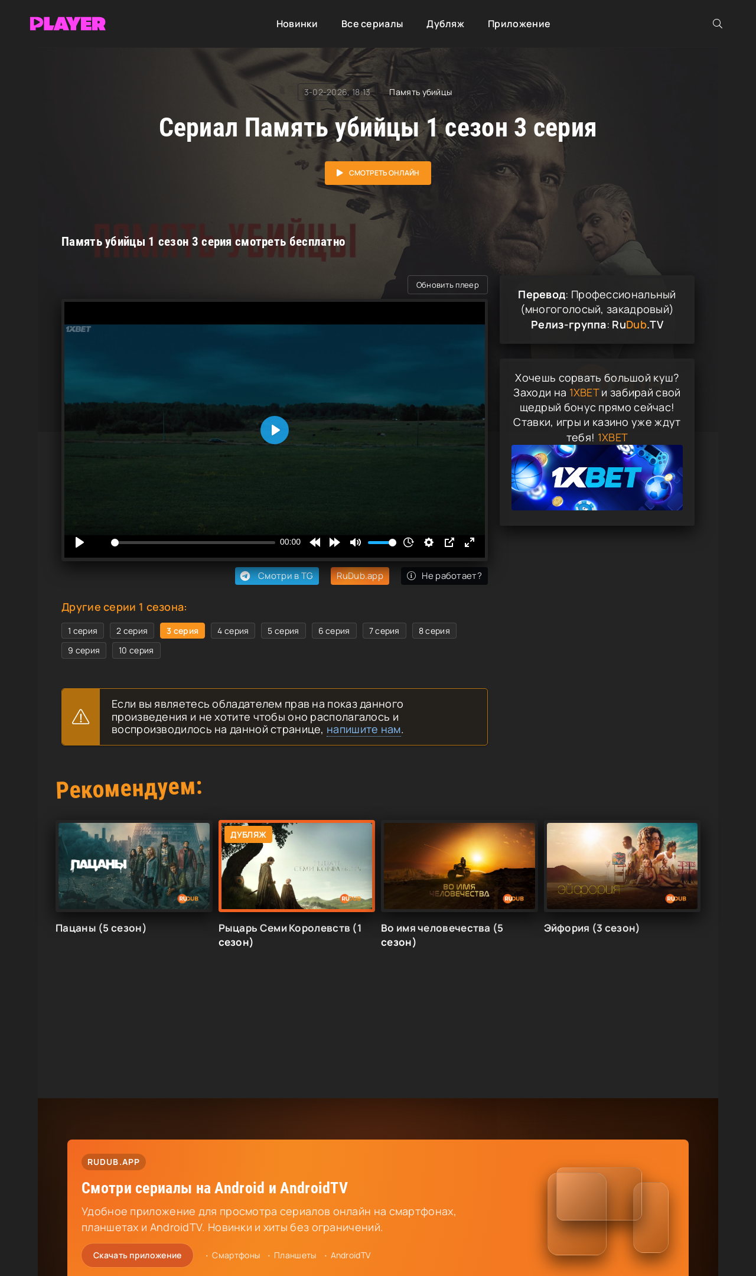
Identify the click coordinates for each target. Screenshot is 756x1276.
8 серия (434, 630)
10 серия (136, 650)
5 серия (283, 630)
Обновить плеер (447, 284)
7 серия (384, 630)
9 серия (84, 650)
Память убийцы (420, 91)
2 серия (132, 630)
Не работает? (444, 575)
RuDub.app (360, 575)
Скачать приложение (137, 1255)
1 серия (82, 630)
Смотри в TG (275, 576)
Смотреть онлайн (384, 173)
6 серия (334, 630)
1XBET (584, 392)
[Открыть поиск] (717, 23)
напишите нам (364, 729)
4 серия (233, 630)
